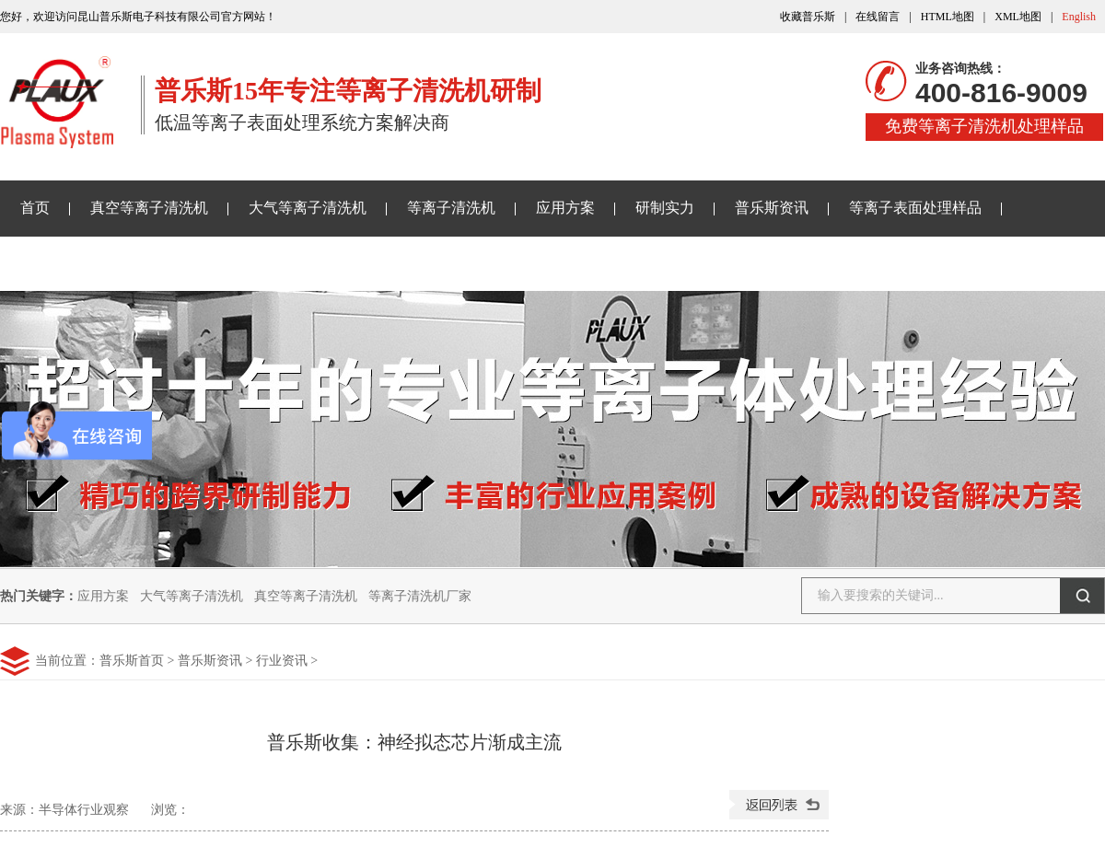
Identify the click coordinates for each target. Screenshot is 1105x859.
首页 (35, 207)
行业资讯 (282, 660)
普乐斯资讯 (771, 207)
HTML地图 (947, 16)
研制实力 (664, 207)
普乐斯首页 (131, 660)
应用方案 (565, 207)
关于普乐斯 (57, 263)
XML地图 (1017, 16)
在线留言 (877, 16)
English (1079, 16)
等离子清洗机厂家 (419, 596)
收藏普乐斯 (807, 16)
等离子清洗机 (451, 207)
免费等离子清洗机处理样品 (984, 126)
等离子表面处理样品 (915, 207)
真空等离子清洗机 (149, 207)
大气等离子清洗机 (307, 207)
